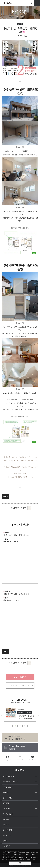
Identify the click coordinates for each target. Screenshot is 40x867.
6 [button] (24, 726)
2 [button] (15, 726)
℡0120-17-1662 (20, 473)
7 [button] (27, 726)
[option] (20, 714)
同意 (20, 863)
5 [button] (22, 726)
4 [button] (20, 726)
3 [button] (17, 726)
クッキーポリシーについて (13, 857)
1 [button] (12, 726)
